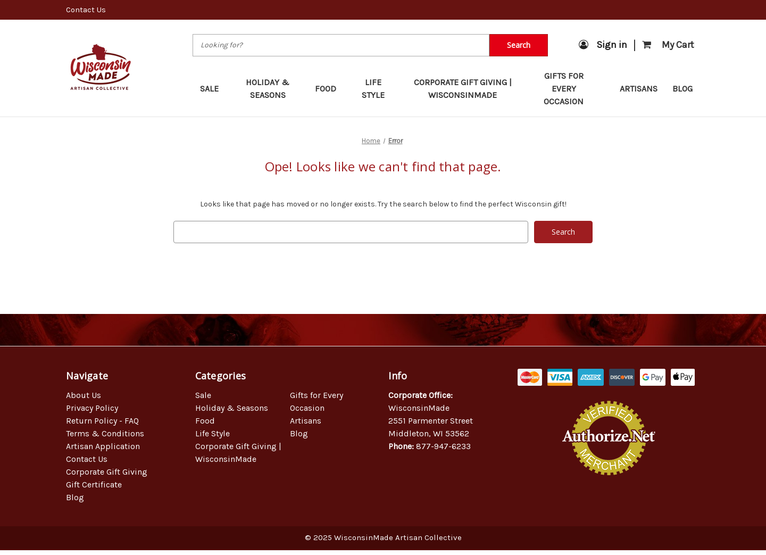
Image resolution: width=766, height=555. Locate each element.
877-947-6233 (443, 446)
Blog (682, 89)
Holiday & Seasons (272, 88)
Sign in (603, 45)
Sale (214, 89)
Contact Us (86, 9)
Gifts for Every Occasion (574, 88)
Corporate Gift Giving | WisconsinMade (463, 88)
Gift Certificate (94, 484)
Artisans (638, 89)
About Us (83, 395)
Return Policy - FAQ (102, 421)
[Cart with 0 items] (668, 45)
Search (518, 45)
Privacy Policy (92, 408)
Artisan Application (103, 446)
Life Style (378, 88)
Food (330, 89)
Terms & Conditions (105, 433)
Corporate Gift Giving (106, 472)
